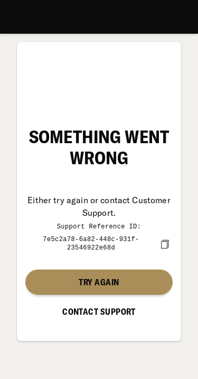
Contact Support (99, 310)
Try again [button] (99, 281)
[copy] (165, 243)
